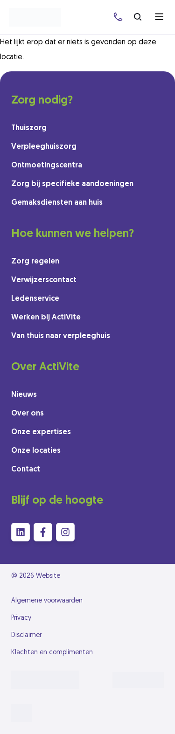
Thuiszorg (29, 128)
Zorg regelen (35, 261)
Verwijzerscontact (44, 280)
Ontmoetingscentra (46, 165)
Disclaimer (26, 635)
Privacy (21, 618)
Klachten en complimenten (52, 652)
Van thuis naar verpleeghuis (60, 336)
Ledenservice (35, 299)
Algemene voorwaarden (47, 600)
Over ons (27, 413)
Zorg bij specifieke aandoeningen (72, 184)
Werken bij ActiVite (46, 317)
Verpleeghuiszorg (44, 147)
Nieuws (24, 395)
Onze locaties (36, 451)
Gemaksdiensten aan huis (57, 203)
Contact (25, 469)
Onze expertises (41, 432)
